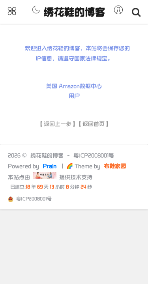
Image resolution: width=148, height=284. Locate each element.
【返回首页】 (93, 124)
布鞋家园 (114, 166)
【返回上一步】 (57, 124)
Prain (50, 166)
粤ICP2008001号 (93, 155)
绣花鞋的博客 (74, 13)
